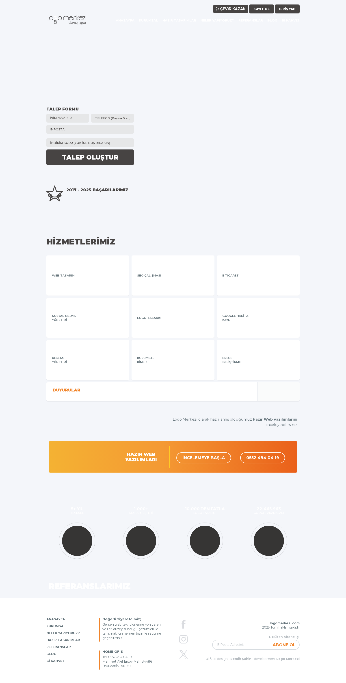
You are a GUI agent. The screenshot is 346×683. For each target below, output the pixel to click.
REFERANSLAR (58, 647)
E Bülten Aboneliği (284, 637)
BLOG (51, 654)
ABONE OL (284, 644)
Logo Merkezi (288, 659)
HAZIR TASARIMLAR (63, 640)
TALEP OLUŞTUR (90, 157)
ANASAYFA (55, 619)
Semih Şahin (240, 659)
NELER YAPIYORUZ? (63, 633)
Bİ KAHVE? (55, 661)
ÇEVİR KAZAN (231, 9)
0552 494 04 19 (262, 457)
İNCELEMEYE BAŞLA (203, 457)
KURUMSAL (55, 626)
